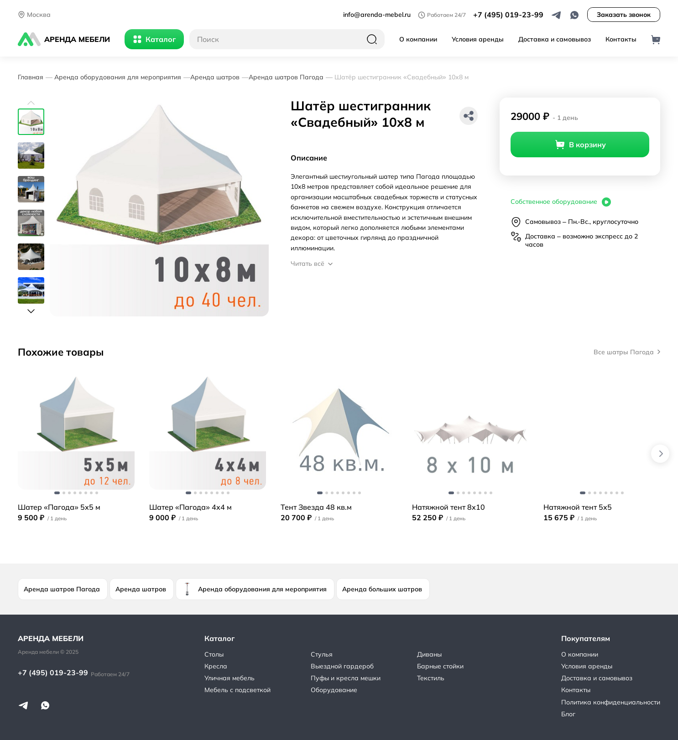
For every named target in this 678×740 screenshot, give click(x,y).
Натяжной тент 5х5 (577, 507)
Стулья (322, 654)
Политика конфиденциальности (610, 702)
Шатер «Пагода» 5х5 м (59, 507)
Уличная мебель (229, 678)
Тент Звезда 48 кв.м (316, 507)
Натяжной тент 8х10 (448, 507)
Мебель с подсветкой (237, 690)
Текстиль (430, 678)
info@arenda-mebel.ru (377, 14)
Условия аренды (478, 39)
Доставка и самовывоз (554, 39)
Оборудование (334, 690)
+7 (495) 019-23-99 (508, 14)
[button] (31, 103)
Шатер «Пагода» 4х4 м (190, 507)
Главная (30, 77)
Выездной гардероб (342, 666)
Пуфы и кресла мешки (346, 678)
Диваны (429, 654)
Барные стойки (440, 666)
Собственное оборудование (561, 202)
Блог (568, 714)
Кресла (215, 666)
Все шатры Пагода (627, 352)
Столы (214, 654)
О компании (418, 39)
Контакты (620, 39)
